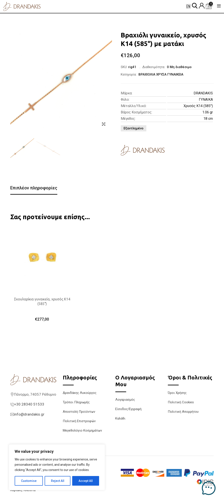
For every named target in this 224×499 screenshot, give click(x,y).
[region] (57, 467)
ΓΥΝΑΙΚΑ (206, 99)
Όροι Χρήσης (177, 393)
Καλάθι (120, 418)
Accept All (86, 481)
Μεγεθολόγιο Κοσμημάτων (82, 430)
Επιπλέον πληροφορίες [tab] (33, 187)
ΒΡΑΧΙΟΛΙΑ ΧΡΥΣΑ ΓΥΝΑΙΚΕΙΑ (160, 74)
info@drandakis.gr (29, 414)
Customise (29, 481)
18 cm (208, 118)
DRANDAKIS (203, 93)
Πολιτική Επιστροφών (79, 421)
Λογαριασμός (125, 400)
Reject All (57, 481)
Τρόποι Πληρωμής (76, 402)
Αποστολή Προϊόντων (79, 412)
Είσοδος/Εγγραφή (128, 409)
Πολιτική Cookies (181, 402)
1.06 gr (207, 112)
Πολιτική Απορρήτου (183, 412)
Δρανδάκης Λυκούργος (79, 393)
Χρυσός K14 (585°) (198, 106)
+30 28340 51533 (29, 404)
